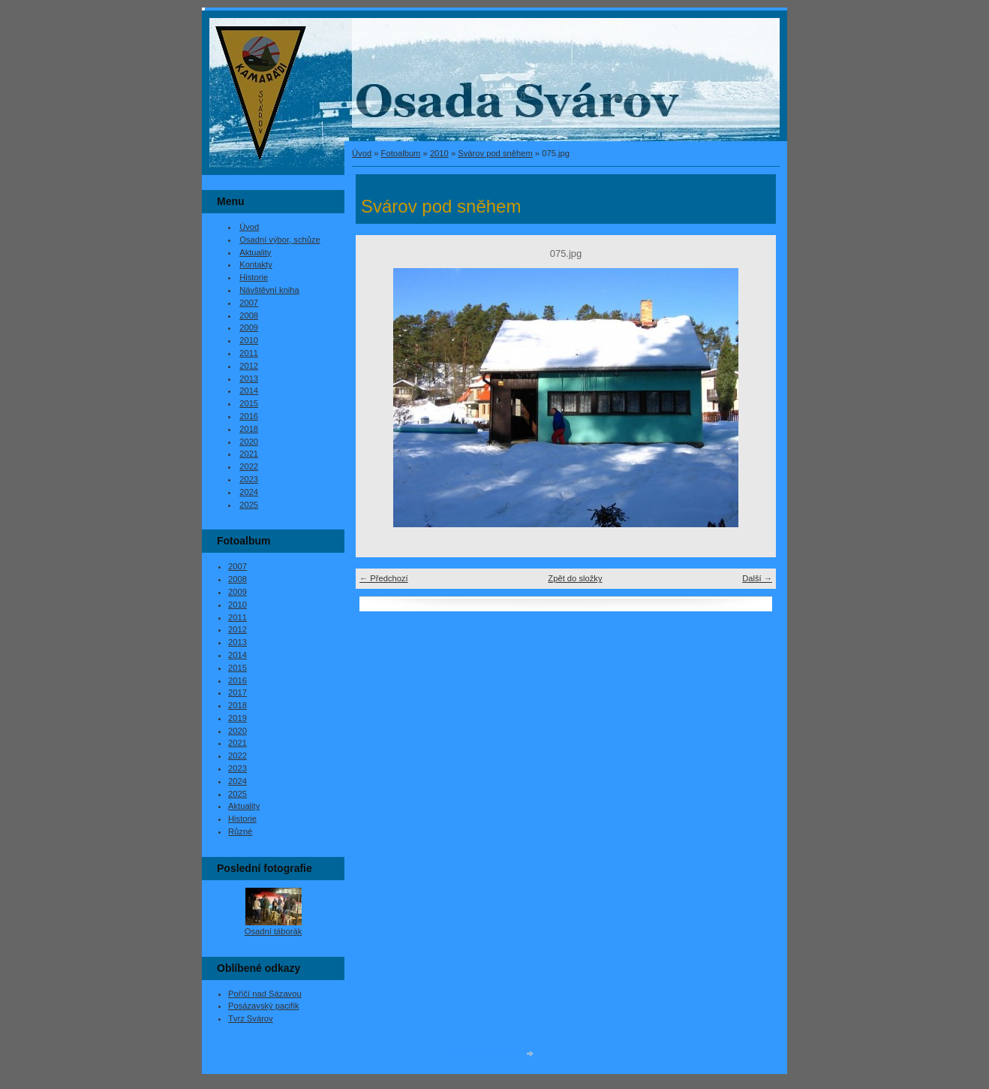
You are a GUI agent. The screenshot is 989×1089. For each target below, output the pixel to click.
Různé (240, 831)
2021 (248, 453)
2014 (248, 390)
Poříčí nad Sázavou (265, 993)
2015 (248, 403)
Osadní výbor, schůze (279, 239)
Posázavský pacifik (263, 1005)
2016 (248, 416)
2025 (248, 504)
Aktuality (255, 252)
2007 (248, 302)
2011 (248, 352)
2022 (248, 466)
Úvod (361, 153)
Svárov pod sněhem (495, 153)
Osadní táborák (273, 931)
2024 (248, 491)
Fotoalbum (401, 153)
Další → (757, 578)
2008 (248, 315)
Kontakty (255, 264)
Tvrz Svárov (250, 1018)
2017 (237, 692)
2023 (248, 479)
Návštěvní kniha (269, 289)
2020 (248, 441)
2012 (248, 365)
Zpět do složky (575, 578)
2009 (248, 327)
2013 (248, 378)
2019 (237, 717)
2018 (248, 428)
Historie (253, 277)
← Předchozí (383, 578)
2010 (439, 153)
